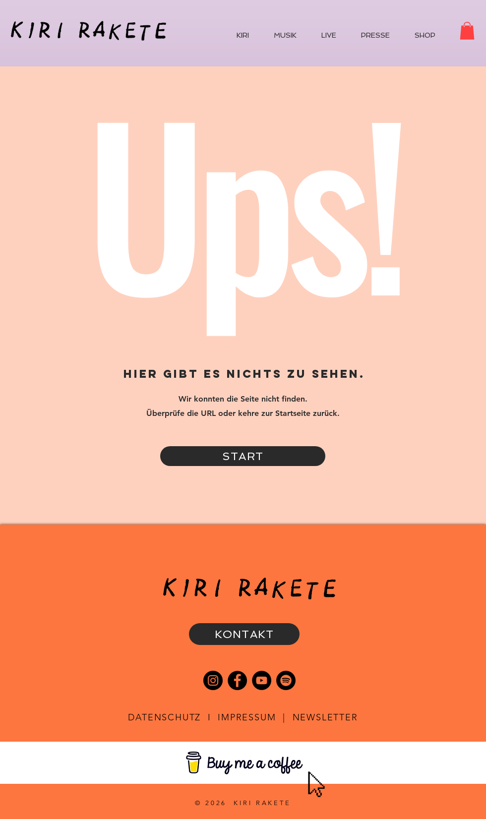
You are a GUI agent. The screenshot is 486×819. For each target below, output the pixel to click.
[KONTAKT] (244, 634)
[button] (467, 31)
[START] (242, 456)
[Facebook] (237, 680)
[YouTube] (261, 680)
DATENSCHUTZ (164, 717)
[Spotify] (286, 680)
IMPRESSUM (247, 717)
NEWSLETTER (325, 717)
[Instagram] (213, 680)
